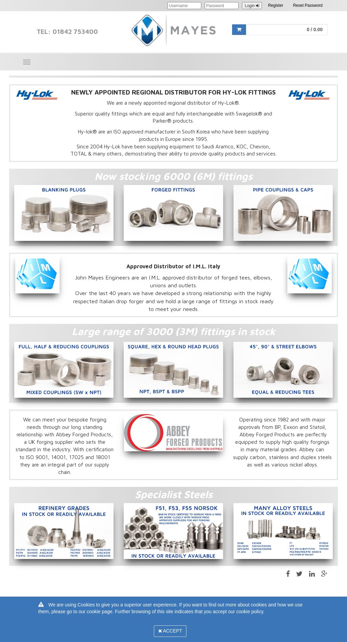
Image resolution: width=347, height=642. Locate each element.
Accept (170, 631)
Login (252, 5)
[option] (64, 213)
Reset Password (308, 5)
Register (275, 5)
